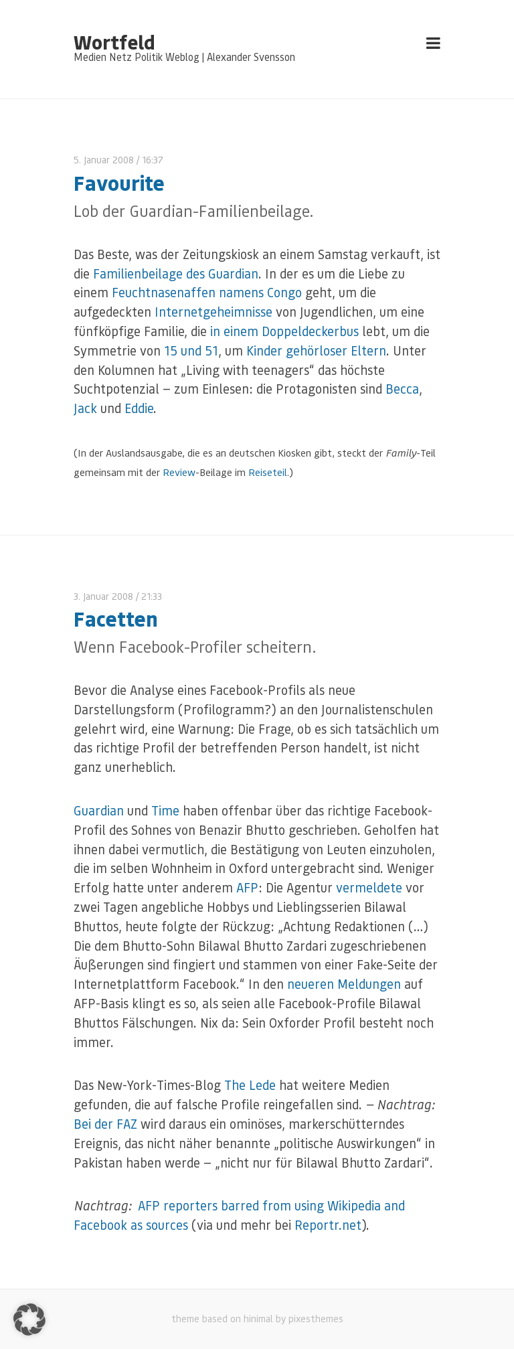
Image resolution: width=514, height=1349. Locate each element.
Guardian (99, 810)
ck (90, 408)
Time (165, 810)
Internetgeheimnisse (213, 311)
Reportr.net (327, 1224)
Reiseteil (267, 472)
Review (179, 472)
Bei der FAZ (105, 1123)
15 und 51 (191, 350)
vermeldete (369, 887)
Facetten (116, 618)
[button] (29, 1319)
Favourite (119, 182)
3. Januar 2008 (103, 596)
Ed (131, 408)
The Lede (250, 1085)
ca (412, 388)
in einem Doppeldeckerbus (284, 331)
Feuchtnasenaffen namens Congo (207, 292)
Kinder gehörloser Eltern (316, 350)
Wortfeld (114, 41)
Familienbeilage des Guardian (175, 273)
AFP (247, 887)
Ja (79, 408)
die (145, 408)
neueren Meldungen (344, 983)
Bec (396, 388)
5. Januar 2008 (104, 159)
